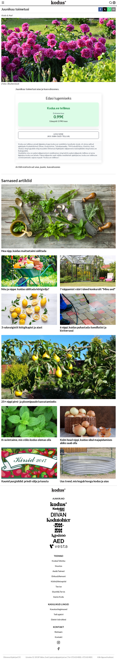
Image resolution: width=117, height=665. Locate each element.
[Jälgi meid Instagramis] (58, 642)
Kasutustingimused (58, 609)
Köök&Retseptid (58, 581)
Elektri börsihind (58, 619)
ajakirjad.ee (76, 155)
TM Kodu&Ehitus (75, 146)
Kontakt (58, 637)
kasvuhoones (53, 167)
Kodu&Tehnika (58, 561)
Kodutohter (49, 146)
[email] (113, 9)
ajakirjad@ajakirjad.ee (58, 657)
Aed (92, 146)
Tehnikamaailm (61, 146)
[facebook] (100, 9)
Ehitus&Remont (58, 576)
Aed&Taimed (58, 571)
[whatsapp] (109, 9)
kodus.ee (54, 144)
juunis (43, 167)
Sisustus (58, 566)
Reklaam (58, 632)
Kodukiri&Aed (32, 146)
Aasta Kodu (58, 597)
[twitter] (105, 9)
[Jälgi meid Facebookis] (58, 649)
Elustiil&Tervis (58, 591)
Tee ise (58, 586)
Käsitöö (86, 146)
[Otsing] (110, 3)
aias (37, 167)
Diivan (41, 146)
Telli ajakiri (59, 614)
